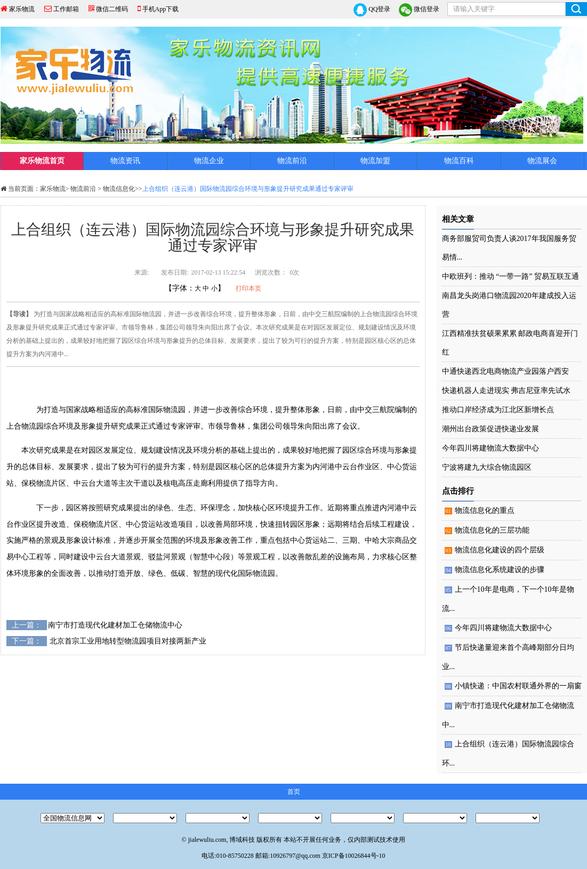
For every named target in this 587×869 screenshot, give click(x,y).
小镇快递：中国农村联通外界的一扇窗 (518, 686)
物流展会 (542, 161)
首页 (293, 791)
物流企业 (209, 161)
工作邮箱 (66, 9)
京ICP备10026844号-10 (353, 855)
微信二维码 (112, 9)
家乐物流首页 (42, 161)
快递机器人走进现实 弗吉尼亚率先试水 (506, 391)
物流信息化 (119, 188)
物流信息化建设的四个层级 (499, 550)
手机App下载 (160, 9)
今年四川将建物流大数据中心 (490, 448)
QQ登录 (371, 10)
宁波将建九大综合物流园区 (487, 467)
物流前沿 (292, 161)
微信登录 (419, 10)
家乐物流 (22, 9)
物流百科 (459, 161)
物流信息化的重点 (484, 510)
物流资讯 (125, 161)
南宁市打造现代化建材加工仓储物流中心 (115, 625)
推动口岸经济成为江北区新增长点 (498, 410)
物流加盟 (375, 161)
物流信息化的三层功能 (492, 530)
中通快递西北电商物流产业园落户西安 (505, 371)
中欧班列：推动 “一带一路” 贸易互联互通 (510, 276)
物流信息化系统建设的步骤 (499, 570)
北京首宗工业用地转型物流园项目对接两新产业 (128, 641)
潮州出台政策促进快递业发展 (490, 429)
